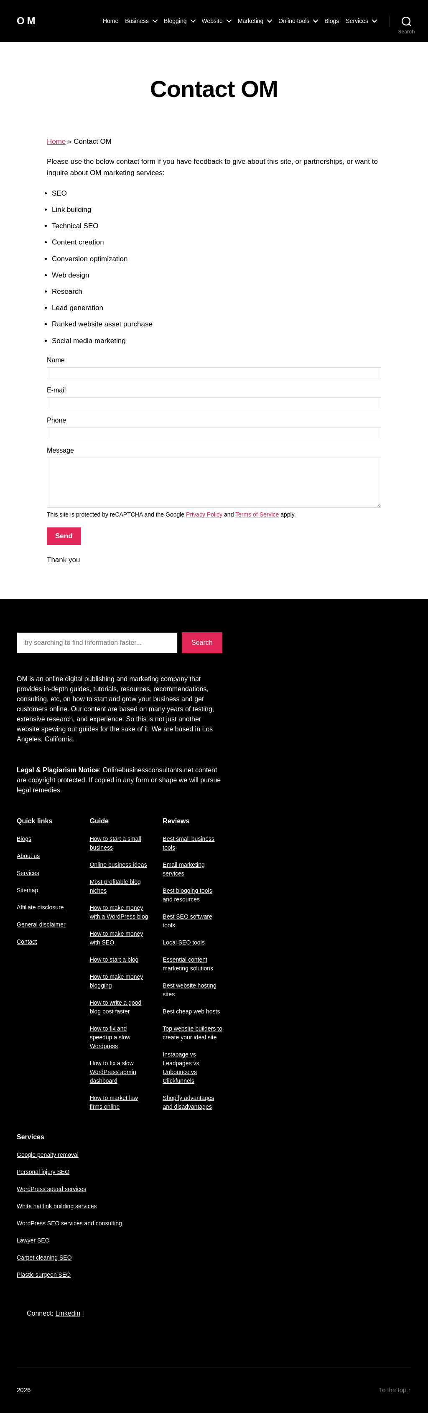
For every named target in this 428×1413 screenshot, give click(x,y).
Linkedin (67, 1313)
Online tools (293, 21)
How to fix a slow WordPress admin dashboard (113, 1072)
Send (64, 536)
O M (26, 21)
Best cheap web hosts (191, 1011)
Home (110, 21)
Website (212, 21)
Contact (27, 941)
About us (28, 856)
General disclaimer (41, 924)
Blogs (331, 21)
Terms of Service (257, 514)
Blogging (175, 21)
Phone (56, 420)
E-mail (56, 390)
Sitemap (27, 890)
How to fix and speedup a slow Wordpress (110, 1037)
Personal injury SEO (43, 1172)
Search (202, 642)
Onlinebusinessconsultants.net (147, 770)
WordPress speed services (51, 1189)
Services (357, 21)
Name (56, 360)
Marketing (250, 21)
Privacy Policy (204, 514)
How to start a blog (114, 959)
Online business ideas (118, 864)
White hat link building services (57, 1206)
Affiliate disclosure (40, 907)
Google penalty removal (48, 1154)
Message (60, 450)
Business (137, 21)
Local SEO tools (183, 942)
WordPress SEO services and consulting (69, 1223)
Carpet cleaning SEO (44, 1257)
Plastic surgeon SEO (44, 1274)
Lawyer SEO (33, 1240)
